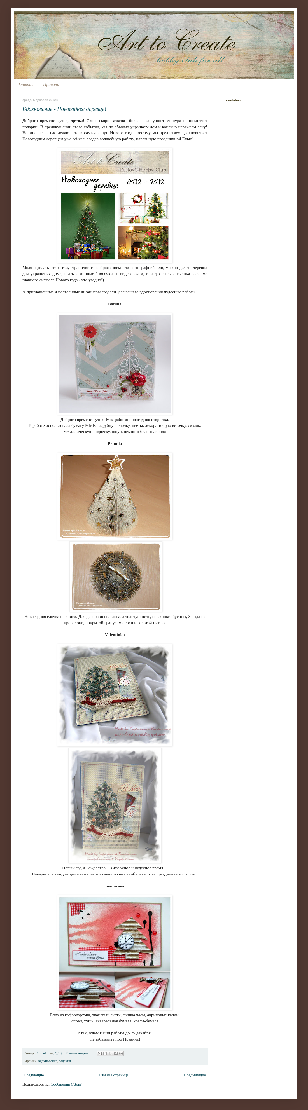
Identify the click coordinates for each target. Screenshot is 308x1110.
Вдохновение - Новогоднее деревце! (64, 109)
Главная (26, 84)
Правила (51, 84)
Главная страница (114, 1075)
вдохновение (47, 1061)
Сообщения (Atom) (67, 1084)
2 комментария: (78, 1053)
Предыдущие (195, 1075)
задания (65, 1061)
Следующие (34, 1075)
